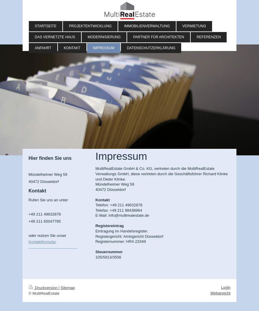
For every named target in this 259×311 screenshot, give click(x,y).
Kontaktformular (42, 242)
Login (225, 287)
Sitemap (68, 288)
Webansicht (220, 293)
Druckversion (44, 288)
